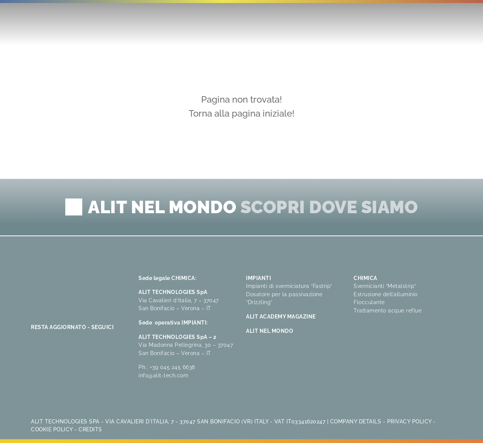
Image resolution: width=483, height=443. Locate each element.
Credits (90, 429)
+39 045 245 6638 (172, 367)
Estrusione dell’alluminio (386, 294)
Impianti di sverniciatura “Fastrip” (289, 286)
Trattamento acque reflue (387, 310)
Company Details (355, 421)
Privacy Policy (409, 421)
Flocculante (369, 302)
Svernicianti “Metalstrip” (385, 286)
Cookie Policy (52, 429)
